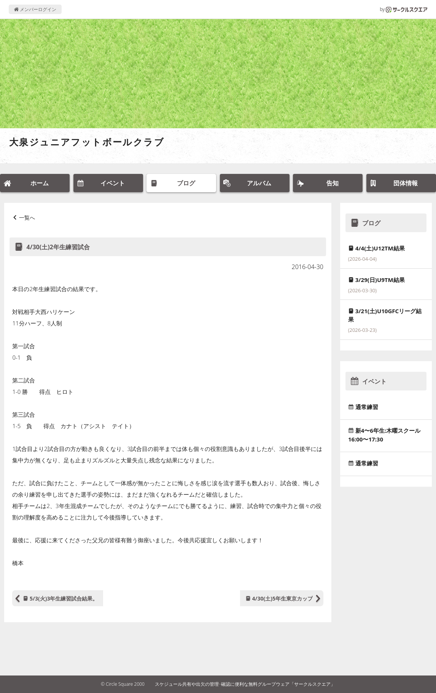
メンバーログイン (35, 9)
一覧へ (27, 217)
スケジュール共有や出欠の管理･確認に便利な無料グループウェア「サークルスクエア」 (245, 684)
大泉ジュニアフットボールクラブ (86, 141)
